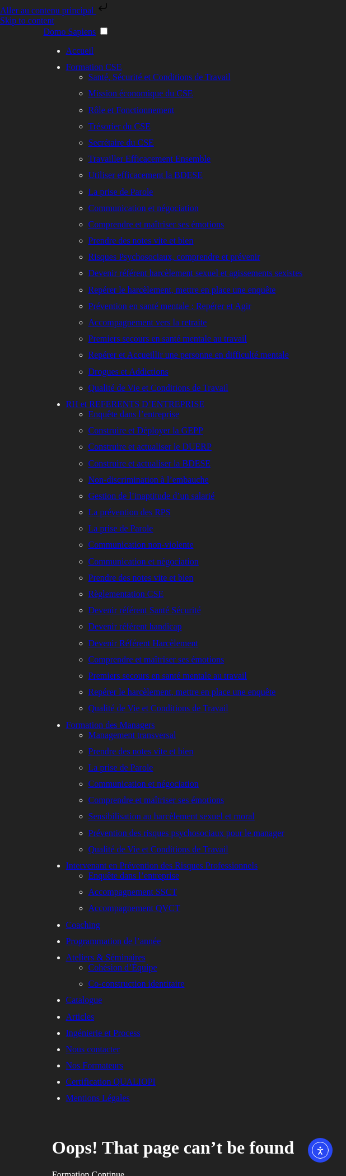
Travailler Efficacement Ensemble (149, 159)
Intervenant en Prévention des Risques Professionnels (162, 865)
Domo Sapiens (70, 31)
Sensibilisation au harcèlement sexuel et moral (171, 816)
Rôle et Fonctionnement (131, 110)
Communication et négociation (143, 208)
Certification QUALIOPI (111, 1081)
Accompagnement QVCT (134, 908)
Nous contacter (93, 1049)
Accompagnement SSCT (132, 892)
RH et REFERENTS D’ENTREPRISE (135, 404)
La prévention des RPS (129, 512)
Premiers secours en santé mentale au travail (167, 338)
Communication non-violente (141, 544)
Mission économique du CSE (140, 93)
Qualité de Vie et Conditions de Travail (158, 388)
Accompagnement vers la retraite (147, 322)
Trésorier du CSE (119, 126)
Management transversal (132, 735)
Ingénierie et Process (103, 1033)
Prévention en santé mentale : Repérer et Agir (169, 306)
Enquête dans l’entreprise (134, 414)
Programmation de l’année (113, 941)
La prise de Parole (120, 192)
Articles (80, 1016)
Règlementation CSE (126, 594)
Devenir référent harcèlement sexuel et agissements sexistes (195, 273)
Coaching (83, 925)
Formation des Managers (110, 725)
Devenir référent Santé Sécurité (144, 610)
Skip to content (27, 20)
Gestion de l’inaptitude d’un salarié (151, 496)
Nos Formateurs (95, 1065)
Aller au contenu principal (55, 10)
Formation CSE (94, 67)
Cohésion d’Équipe (122, 967)
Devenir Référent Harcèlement (143, 643)
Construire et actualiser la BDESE (149, 463)
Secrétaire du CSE (121, 142)
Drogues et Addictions (128, 371)
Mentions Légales (98, 1098)
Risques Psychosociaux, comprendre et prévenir (174, 257)
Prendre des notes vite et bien (141, 240)
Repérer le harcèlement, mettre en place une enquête (182, 290)
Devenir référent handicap (135, 626)
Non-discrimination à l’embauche (148, 479)
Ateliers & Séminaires (106, 957)
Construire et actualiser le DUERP (150, 446)
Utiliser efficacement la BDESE (145, 175)
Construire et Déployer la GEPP (145, 430)
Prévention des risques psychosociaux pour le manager (186, 833)
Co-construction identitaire (136, 983)
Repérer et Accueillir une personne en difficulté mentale (188, 355)
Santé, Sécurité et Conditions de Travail (159, 77)
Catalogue (84, 1000)
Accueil (80, 50)
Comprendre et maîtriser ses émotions (156, 224)
